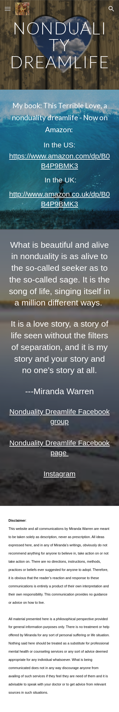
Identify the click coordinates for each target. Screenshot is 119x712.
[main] (59, 45)
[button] (7, 8)
